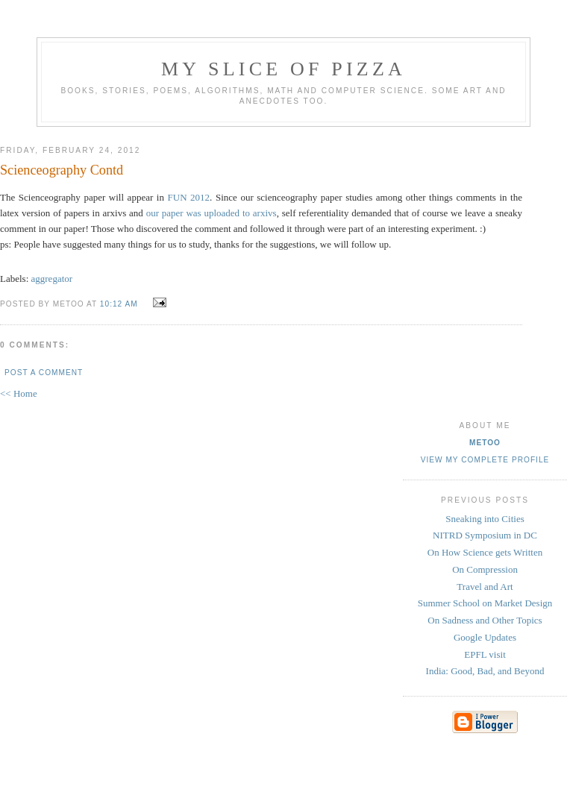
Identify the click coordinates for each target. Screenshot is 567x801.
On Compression (485, 569)
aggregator (52, 278)
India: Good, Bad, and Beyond (485, 670)
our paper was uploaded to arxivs (211, 213)
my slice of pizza (283, 69)
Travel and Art (485, 586)
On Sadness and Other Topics (484, 620)
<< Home (18, 393)
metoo (485, 443)
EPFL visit (485, 654)
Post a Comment (43, 372)
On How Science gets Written (484, 552)
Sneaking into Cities (484, 518)
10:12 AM (119, 304)
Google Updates (485, 637)
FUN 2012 (189, 197)
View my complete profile (485, 460)
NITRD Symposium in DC (485, 535)
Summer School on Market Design (485, 603)
